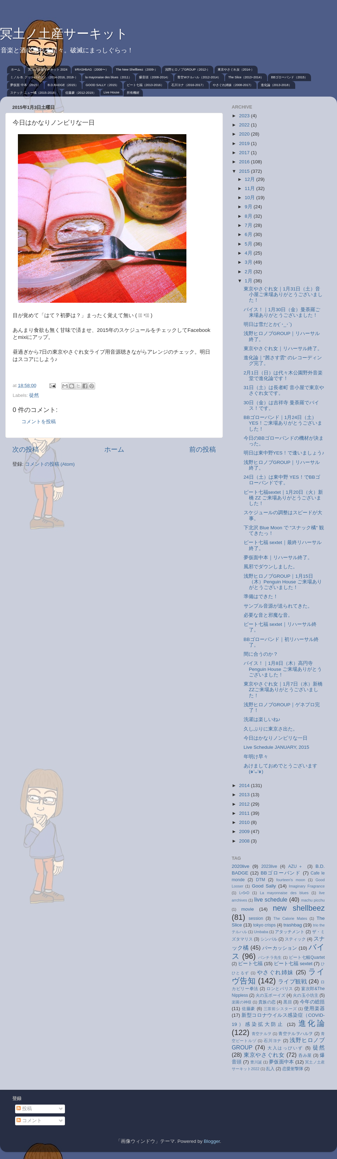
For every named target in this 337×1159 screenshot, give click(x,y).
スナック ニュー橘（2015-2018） (34, 92)
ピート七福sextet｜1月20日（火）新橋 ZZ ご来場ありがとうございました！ (283, 498)
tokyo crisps (264, 925)
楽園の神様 (241, 1002)
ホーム (15, 69)
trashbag (292, 925)
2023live (269, 866)
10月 (250, 197)
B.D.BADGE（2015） (63, 85)
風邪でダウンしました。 (271, 566)
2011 (245, 813)
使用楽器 (314, 1008)
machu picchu (313, 900)
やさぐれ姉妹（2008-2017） (233, 85)
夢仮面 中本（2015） (25, 85)
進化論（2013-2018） (276, 85)
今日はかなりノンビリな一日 (276, 738)
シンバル (268, 939)
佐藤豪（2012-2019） (80, 92)
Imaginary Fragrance (307, 886)
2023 (245, 115)
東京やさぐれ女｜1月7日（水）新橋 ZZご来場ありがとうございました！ (283, 689)
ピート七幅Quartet (307, 957)
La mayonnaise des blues (284, 893)
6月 (249, 234)
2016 (245, 161)
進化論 (311, 1023)
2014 (245, 785)
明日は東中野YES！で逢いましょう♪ (284, 453)
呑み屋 (305, 1055)
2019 (245, 143)
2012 (245, 804)
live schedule (270, 899)
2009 (245, 831)
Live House (111, 92)
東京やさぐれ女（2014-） (236, 69)
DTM (260, 879)
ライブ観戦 (292, 981)
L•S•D (244, 893)
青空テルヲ (262, 1034)
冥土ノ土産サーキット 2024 (48, 69)
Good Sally (264, 886)
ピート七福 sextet (293, 963)
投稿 (24, 1108)
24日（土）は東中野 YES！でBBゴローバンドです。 (282, 479)
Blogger (212, 1141)
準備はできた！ (261, 596)
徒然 (34, 395)
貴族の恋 (267, 1002)
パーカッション (279, 948)
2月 (249, 271)
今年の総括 (312, 1001)
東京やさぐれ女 (264, 1055)
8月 (249, 216)
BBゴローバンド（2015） (289, 77)
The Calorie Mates (290, 918)
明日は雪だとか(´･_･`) (268, 324)
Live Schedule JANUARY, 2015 (276, 747)
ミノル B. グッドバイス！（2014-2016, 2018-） (44, 77)
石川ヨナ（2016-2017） (188, 85)
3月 (249, 262)
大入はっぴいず (285, 1048)
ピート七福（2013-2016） (145, 85)
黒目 (287, 1002)
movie (247, 909)
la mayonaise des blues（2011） (108, 77)
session (256, 918)
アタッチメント (289, 931)
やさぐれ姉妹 (275, 972)
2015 (245, 171)
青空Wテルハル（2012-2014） (199, 77)
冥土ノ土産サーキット (64, 33)
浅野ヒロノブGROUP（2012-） (187, 69)
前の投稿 (202, 449)
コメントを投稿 (38, 421)
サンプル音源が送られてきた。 (278, 606)
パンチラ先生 (270, 957)
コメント (29, 1120)
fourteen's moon (290, 880)
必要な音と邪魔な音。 (268, 615)
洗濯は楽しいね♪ (262, 719)
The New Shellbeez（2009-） (137, 69)
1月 (249, 280)
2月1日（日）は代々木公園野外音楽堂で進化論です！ (283, 375)
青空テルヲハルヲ (295, 1033)
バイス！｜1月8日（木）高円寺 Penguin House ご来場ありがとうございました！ (283, 669)
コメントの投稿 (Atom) (50, 464)
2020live (240, 866)
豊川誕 (256, 1062)
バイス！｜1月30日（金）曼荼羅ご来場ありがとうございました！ (282, 312)
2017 (245, 152)
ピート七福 (250, 963)
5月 (249, 244)
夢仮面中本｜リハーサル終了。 (278, 557)
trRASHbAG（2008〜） (91, 69)
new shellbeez (299, 908)
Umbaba (261, 932)
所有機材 (133, 92)
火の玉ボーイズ (270, 995)
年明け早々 (256, 756)
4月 (249, 253)
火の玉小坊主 (305, 995)
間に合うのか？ (261, 654)
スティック (295, 939)
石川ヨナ (273, 1040)
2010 (245, 822)
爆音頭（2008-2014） (154, 77)
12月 (250, 179)
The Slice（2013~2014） (246, 77)
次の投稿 (25, 449)
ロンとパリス (279, 988)
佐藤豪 (249, 1008)
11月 (250, 188)
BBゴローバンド (280, 873)
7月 (249, 225)
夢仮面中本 (281, 1062)
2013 (245, 794)
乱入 (270, 1068)
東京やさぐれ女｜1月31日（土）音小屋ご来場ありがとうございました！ (283, 294)
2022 (245, 124)
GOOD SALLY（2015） (102, 85)
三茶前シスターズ (280, 1009)
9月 (249, 206)
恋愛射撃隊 (292, 1068)
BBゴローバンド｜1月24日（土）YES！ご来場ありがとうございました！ (283, 423)
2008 (245, 841)
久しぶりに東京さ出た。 (271, 729)
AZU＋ (296, 866)
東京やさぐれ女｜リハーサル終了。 (283, 348)
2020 (245, 134)
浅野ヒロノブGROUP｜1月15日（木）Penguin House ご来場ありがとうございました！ (283, 582)
